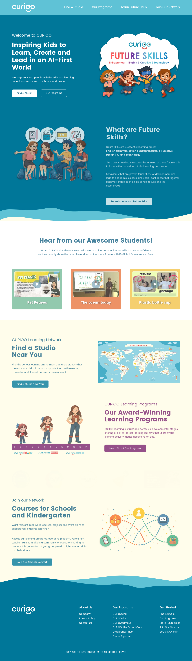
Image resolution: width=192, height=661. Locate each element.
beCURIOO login (169, 632)
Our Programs (102, 7)
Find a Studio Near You (30, 402)
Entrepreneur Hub (123, 632)
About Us (85, 607)
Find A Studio (73, 7)
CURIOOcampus (122, 623)
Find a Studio (24, 95)
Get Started (168, 607)
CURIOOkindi (120, 614)
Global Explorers (122, 636)
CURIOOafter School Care (127, 627)
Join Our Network (168, 7)
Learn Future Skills (134, 7)
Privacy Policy (87, 618)
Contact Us (85, 623)
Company (84, 614)
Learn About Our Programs (125, 466)
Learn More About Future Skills (129, 229)
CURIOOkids (119, 618)
